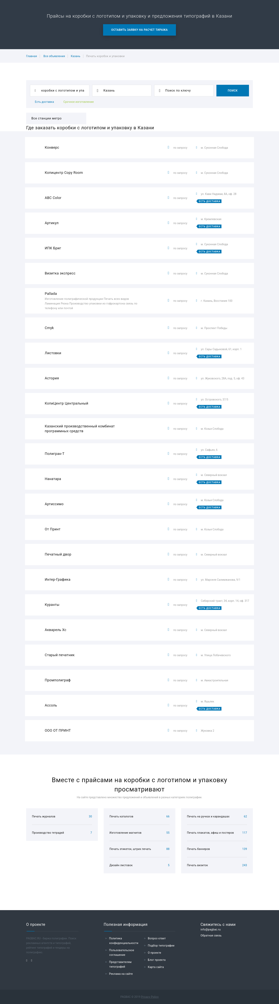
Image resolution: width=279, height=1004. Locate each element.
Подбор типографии (161, 945)
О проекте (154, 952)
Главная (31, 56)
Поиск (233, 91)
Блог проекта (157, 959)
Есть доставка (44, 101)
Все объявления (54, 56)
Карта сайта (156, 967)
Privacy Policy (150, 996)
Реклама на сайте (121, 973)
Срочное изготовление (78, 101)
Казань (75, 56)
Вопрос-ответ (157, 938)
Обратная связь (211, 935)
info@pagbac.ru (211, 929)
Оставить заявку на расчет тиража (139, 30)
